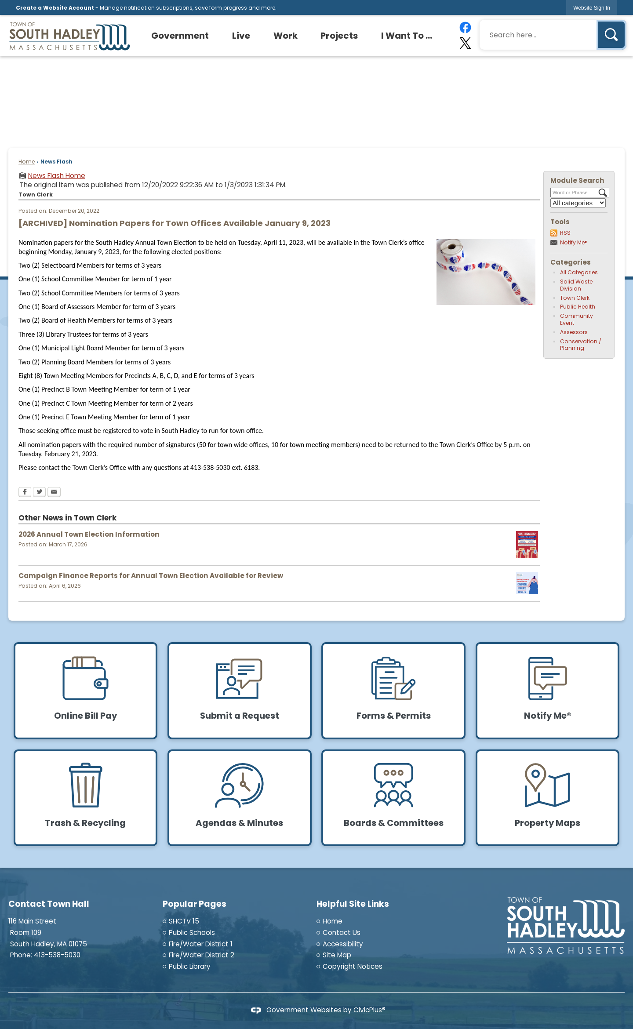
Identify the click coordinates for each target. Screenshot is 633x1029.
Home (26, 161)
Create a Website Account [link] (55, 7)
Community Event (576, 319)
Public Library (190, 966)
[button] (611, 35)
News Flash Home (56, 175)
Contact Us (341, 932)
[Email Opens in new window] (54, 492)
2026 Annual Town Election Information (89, 534)
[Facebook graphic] (465, 27)
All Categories (579, 272)
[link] (591, 7)
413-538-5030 (57, 955)
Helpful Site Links (352, 904)
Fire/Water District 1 (201, 944)
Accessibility (343, 944)
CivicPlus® (369, 1010)
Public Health (577, 306)
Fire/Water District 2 (201, 955)
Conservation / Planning (580, 345)
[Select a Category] (578, 202)
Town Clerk (574, 298)
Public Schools (192, 932)
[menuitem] (180, 35)
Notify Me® (574, 242)
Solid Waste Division (576, 285)
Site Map (337, 955)
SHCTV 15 (184, 921)
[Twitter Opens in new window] (39, 492)
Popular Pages (194, 904)
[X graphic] (465, 43)
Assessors (574, 332)
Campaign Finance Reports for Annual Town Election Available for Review (150, 575)
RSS (565, 232)
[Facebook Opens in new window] (24, 492)
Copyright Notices (352, 966)
